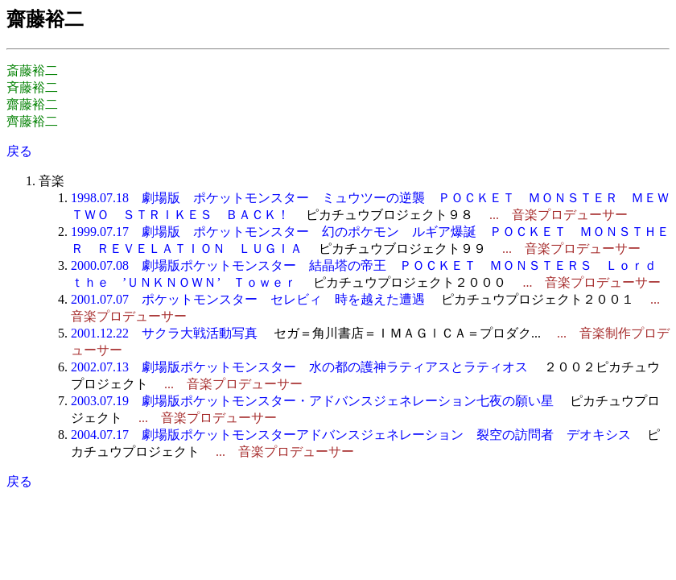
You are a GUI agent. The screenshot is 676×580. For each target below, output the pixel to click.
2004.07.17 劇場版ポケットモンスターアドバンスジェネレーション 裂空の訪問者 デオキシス (351, 434)
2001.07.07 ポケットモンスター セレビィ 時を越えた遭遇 (248, 299)
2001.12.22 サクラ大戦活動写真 (164, 333)
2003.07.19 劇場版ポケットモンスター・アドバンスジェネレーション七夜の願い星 (312, 401)
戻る (19, 151)
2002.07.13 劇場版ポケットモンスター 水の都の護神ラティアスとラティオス (299, 367)
